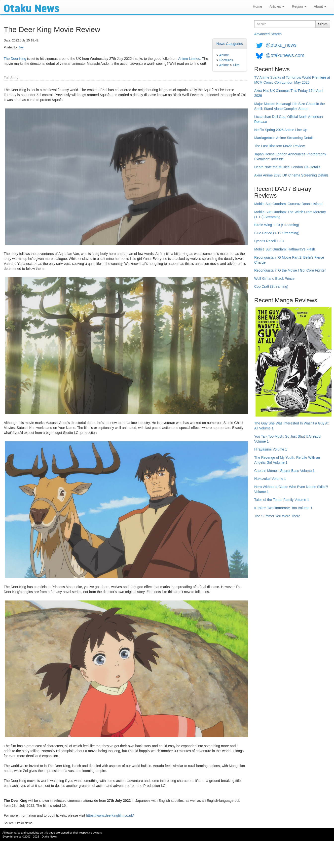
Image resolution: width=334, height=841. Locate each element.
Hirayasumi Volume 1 (270, 449)
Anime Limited (189, 59)
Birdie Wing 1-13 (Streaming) (276, 225)
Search (323, 24)
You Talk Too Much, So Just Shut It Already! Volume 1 (287, 438)
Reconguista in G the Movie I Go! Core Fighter (290, 270)
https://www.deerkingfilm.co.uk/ (110, 815)
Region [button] (299, 6)
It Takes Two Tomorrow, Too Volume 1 (283, 508)
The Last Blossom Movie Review (279, 146)
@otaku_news (281, 45)
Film (236, 65)
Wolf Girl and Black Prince (274, 278)
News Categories (229, 44)
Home (257, 6)
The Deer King (15, 59)
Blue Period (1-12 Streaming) (276, 233)
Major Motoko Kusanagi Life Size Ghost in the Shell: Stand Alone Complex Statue (289, 106)
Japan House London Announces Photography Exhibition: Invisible (290, 156)
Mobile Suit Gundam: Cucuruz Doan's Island (288, 204)
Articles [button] (276, 6)
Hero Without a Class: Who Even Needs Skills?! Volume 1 (291, 489)
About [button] (320, 6)
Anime (224, 55)
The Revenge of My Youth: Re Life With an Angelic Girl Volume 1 (287, 460)
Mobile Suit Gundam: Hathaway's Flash (284, 249)
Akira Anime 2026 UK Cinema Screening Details (291, 175)
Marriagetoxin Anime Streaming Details (284, 138)
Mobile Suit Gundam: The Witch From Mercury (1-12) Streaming (290, 214)
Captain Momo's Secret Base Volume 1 (284, 471)
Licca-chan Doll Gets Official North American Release (288, 119)
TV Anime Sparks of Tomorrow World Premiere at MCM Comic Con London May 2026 (292, 79)
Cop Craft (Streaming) (271, 286)
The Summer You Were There (277, 516)
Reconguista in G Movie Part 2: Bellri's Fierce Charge (289, 259)
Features (226, 60)
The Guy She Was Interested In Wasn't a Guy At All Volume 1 (291, 425)
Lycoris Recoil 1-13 (269, 241)
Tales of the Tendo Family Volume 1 (281, 500)
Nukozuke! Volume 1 (270, 479)
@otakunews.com (285, 55)
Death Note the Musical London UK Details (287, 167)
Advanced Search (268, 34)
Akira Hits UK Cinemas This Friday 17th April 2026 (288, 93)
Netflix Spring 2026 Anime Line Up (280, 130)
